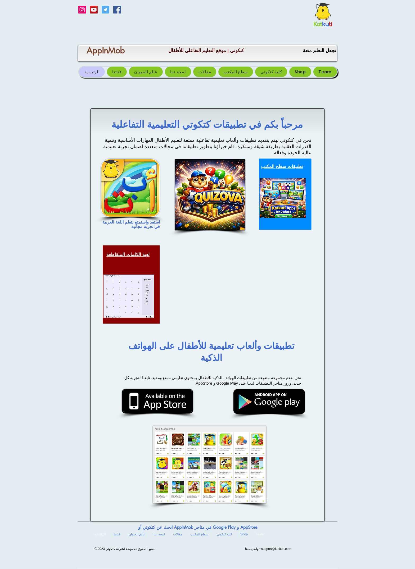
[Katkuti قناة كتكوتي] (94, 9)
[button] (235, 72)
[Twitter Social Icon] (105, 9)
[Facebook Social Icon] (117, 9)
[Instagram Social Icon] (82, 9)
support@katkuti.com (276, 549)
